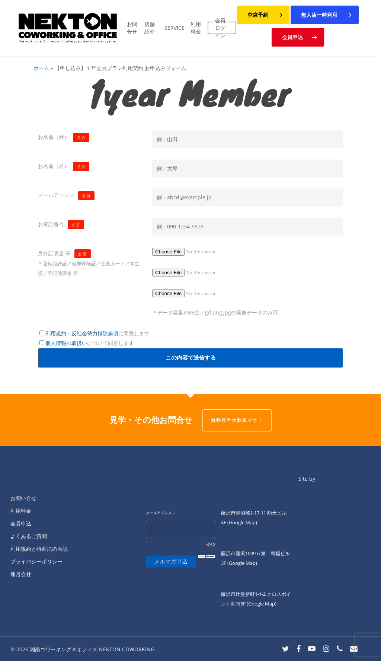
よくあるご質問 (28, 536)
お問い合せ (23, 498)
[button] (263, 15)
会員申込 (20, 523)
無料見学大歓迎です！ (237, 420)
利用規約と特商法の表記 (39, 548)
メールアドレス (160, 513)
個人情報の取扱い (66, 343)
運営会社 (20, 574)
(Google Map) (242, 563)
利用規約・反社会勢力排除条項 (81, 333)
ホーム (41, 68)
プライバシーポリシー (36, 561)
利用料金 (20, 510)
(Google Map (241, 522)
